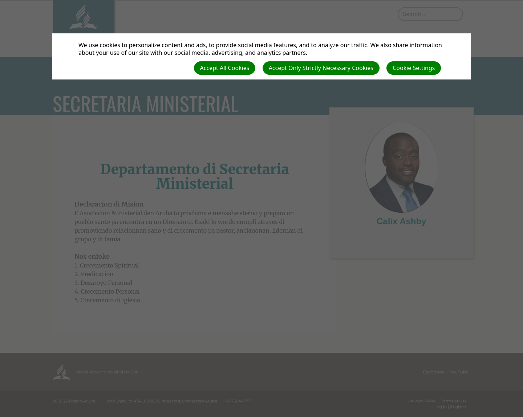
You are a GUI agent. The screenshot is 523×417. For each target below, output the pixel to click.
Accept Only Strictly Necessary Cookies (321, 68)
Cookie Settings (414, 68)
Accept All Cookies (225, 68)
